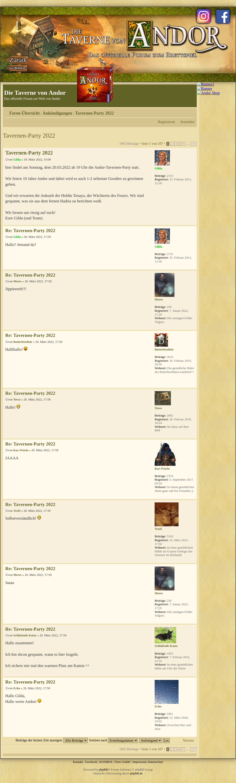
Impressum (139, 762)
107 (193, 143)
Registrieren (166, 122)
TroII (17, 510)
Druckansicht (183, 111)
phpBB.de (136, 773)
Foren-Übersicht (24, 113)
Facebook (91, 762)
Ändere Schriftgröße (190, 111)
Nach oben (193, 222)
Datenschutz (155, 762)
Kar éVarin (20, 450)
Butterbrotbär (22, 342)
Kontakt (78, 762)
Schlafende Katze (24, 635)
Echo (16, 688)
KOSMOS (105, 762)
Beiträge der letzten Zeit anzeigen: (52, 740)
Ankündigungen (57, 113)
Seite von (152, 143)
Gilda (17, 159)
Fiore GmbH (122, 762)
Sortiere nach (113, 740)
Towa (17, 399)
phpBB (103, 769)
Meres (17, 281)
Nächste (188, 740)
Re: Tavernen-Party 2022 (30, 230)
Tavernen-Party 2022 (94, 113)
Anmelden (187, 122)
